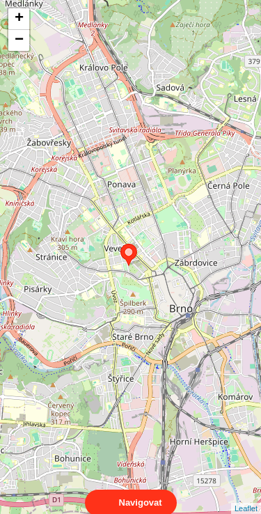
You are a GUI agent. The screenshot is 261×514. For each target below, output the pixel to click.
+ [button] (19, 18)
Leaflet (246, 496)
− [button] (19, 40)
